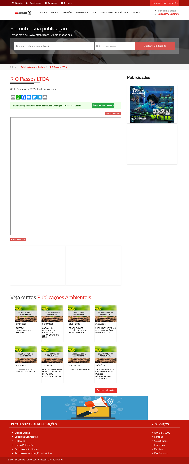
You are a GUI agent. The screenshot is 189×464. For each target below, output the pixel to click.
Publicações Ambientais (33, 67)
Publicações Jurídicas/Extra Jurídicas (33, 453)
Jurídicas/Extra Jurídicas (114, 12)
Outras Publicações (24, 445)
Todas (54, 12)
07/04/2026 (21, 324)
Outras (136, 12)
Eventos (158, 449)
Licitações (66, 12)
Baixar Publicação (113, 113)
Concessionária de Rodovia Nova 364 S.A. (26, 370)
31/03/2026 (100, 324)
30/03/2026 (74, 365)
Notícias (158, 436)
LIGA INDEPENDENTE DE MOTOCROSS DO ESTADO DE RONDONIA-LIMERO (52, 372)
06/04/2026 (47, 324)
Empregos (159, 445)
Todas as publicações (106, 390)
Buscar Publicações (155, 45)
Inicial (43, 12)
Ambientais (82, 12)
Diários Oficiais (22, 432)
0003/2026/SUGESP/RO (80, 369)
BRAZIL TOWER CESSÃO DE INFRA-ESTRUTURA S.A (77, 330)
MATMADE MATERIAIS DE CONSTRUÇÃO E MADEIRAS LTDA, (105, 330)
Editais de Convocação (26, 436)
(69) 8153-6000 (162, 432)
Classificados (160, 440)
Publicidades (138, 77)
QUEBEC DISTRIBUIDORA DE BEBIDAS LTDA (25, 330)
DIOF (94, 12)
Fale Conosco (161, 453)
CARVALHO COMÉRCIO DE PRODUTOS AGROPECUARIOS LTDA (50, 333)
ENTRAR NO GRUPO (103, 105)
